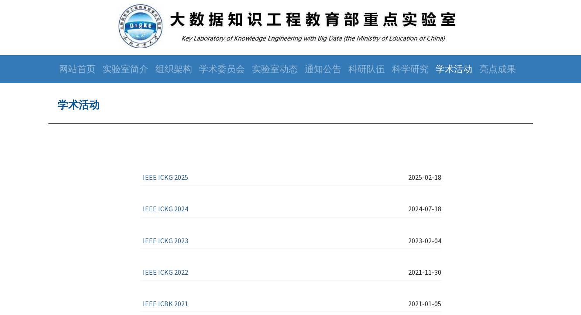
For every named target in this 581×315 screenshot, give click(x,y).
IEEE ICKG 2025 (165, 177)
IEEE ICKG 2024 (165, 208)
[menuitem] (77, 69)
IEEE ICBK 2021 (165, 303)
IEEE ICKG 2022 (165, 272)
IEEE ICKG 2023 (165, 240)
